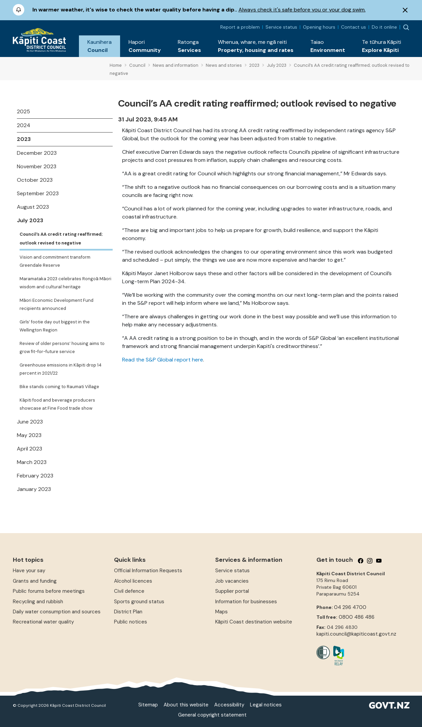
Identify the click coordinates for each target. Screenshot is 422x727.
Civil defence (129, 591)
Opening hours (319, 27)
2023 (24, 139)
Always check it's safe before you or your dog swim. (302, 9)
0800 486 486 (356, 617)
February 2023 (35, 475)
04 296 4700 (350, 607)
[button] (99, 46)
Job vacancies (232, 581)
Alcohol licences (133, 581)
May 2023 (29, 435)
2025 (23, 111)
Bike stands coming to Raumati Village (59, 386)
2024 (23, 125)
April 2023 (29, 448)
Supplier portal (232, 591)
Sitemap (148, 704)
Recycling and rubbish (38, 601)
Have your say (29, 570)
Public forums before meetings (49, 591)
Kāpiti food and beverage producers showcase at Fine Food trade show (57, 404)
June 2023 (30, 421)
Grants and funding (35, 581)
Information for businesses (246, 601)
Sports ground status (139, 601)
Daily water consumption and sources (57, 611)
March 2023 (32, 462)
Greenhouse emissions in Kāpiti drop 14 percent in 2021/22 (61, 369)
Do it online (384, 27)
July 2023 (30, 220)
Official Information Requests (148, 570)
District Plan (128, 611)
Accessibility (229, 704)
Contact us (353, 27)
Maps (221, 611)
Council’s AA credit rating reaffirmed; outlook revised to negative (61, 238)
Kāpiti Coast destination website (253, 621)
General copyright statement (212, 714)
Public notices (130, 621)
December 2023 (37, 152)
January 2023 (34, 489)
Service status (281, 27)
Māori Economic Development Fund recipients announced (56, 304)
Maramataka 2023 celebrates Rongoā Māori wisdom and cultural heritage (65, 283)
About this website (186, 704)
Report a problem (240, 27)
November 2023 (36, 166)
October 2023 (35, 179)
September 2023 (38, 193)
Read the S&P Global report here (162, 359)
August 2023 (33, 206)
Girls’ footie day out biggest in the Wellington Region (55, 326)
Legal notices (266, 704)
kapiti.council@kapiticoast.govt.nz (356, 634)
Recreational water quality (43, 621)
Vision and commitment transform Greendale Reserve (55, 261)
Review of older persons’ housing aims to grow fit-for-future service (62, 347)
